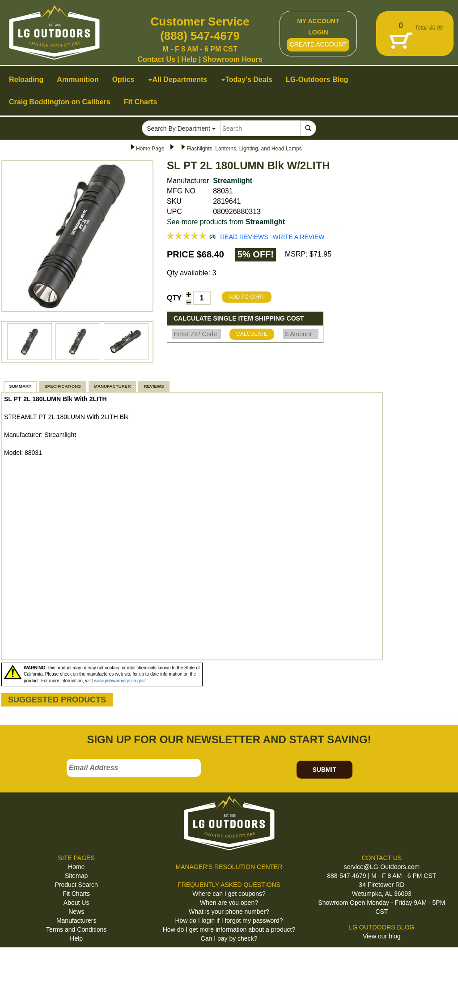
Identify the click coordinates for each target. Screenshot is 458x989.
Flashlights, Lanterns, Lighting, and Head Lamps (244, 149)
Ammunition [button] (77, 79)
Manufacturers (76, 920)
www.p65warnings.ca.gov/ (120, 680)
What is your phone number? (229, 911)
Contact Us (156, 59)
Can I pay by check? (229, 938)
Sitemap (76, 875)
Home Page (150, 149)
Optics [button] (123, 79)
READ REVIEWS (244, 236)
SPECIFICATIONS (62, 386)
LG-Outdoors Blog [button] (317, 79)
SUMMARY (20, 386)
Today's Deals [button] (246, 79)
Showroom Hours (232, 59)
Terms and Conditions (76, 929)
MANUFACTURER (112, 386)
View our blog (382, 936)
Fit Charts (76, 893)
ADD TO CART (247, 297)
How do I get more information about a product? (229, 929)
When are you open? (229, 902)
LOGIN (318, 32)
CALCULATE (251, 334)
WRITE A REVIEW (299, 236)
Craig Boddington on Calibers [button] (59, 102)
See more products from (226, 222)
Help (189, 59)
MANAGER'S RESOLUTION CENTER (228, 866)
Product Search (76, 884)
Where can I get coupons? (228, 893)
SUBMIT (324, 769)
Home (76, 866)
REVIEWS (154, 386)
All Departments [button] (177, 79)
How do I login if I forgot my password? (229, 920)
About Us (76, 902)
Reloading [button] (26, 79)
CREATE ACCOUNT (318, 44)
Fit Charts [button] (140, 102)
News (76, 911)
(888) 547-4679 (200, 36)
